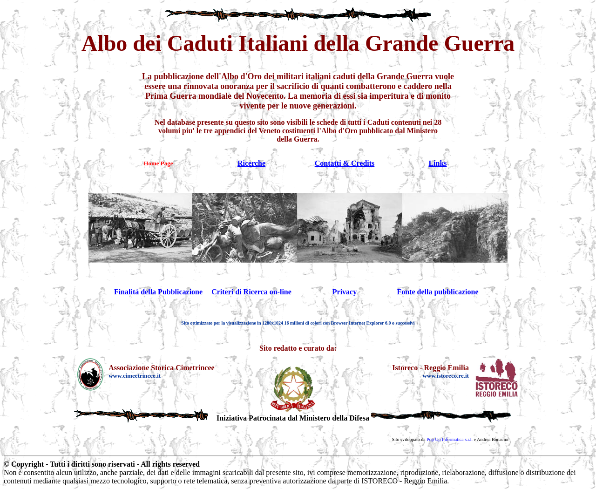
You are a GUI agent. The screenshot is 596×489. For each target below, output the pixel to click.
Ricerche (251, 163)
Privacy (344, 292)
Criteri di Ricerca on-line (251, 292)
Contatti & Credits (345, 163)
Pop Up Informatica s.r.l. (450, 439)
